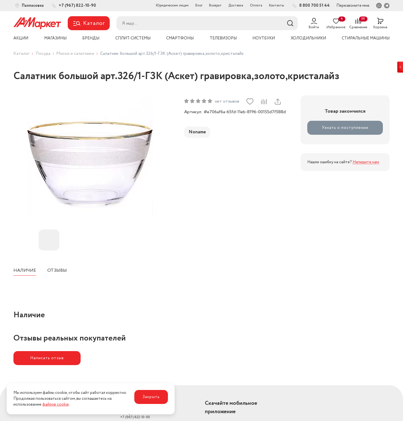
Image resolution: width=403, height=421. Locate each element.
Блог (198, 5)
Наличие (24, 270)
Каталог (21, 53)
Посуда (43, 53)
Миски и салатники (75, 53)
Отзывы (57, 270)
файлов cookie (55, 404)
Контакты (276, 5)
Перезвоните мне (352, 6)
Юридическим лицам (172, 5)
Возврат (215, 5)
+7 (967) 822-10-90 (135, 415)
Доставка (235, 5)
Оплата (256, 5)
